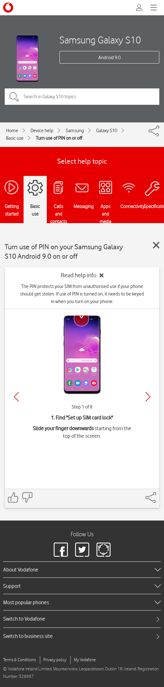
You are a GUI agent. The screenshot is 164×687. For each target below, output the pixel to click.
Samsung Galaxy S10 (100, 40)
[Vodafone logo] (8, 8)
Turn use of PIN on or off (59, 138)
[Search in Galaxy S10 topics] (82, 96)
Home (12, 130)
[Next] (147, 397)
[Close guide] (156, 245)
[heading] (82, 569)
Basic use (15, 138)
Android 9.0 (109, 57)
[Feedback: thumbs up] (13, 497)
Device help (41, 130)
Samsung (75, 130)
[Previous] (16, 397)
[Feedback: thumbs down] (27, 497)
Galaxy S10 (106, 130)
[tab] (82, 619)
